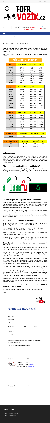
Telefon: (5, 417)
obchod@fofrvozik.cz (12, 415)
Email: (5, 415)
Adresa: (5, 413)
